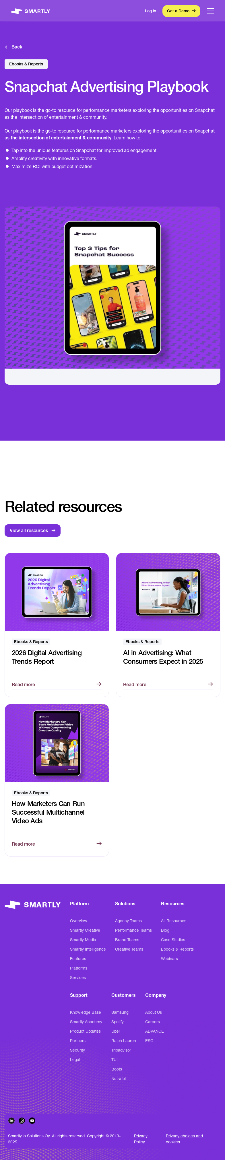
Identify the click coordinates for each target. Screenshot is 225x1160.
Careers (152, 1021)
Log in (150, 10)
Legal (75, 1059)
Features (78, 958)
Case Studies (173, 939)
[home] (30, 11)
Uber (115, 1031)
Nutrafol (118, 1078)
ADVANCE (154, 1031)
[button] (210, 10)
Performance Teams (133, 930)
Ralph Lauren (123, 1040)
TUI (114, 1059)
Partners (78, 1040)
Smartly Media (83, 939)
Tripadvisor (121, 1050)
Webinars (169, 958)
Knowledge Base (85, 1012)
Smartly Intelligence (88, 949)
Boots (116, 1069)
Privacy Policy (141, 1139)
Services (78, 977)
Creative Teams (129, 949)
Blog (165, 930)
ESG (149, 1040)
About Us (153, 1012)
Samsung (120, 1012)
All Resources (173, 920)
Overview (78, 920)
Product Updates (85, 1031)
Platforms (78, 968)
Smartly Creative (85, 930)
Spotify (117, 1021)
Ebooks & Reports (177, 949)
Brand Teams (127, 939)
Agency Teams (128, 920)
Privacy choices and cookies (184, 1139)
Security (77, 1050)
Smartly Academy (86, 1021)
